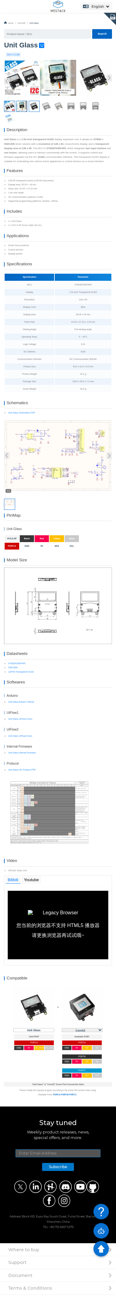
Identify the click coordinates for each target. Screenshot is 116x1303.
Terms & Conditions (30, 1296)
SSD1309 (12, 674)
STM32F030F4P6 (16, 670)
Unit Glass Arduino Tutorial (21, 709)
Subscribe (58, 1175)
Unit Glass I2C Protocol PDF (22, 777)
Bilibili (13, 888)
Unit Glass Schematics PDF (21, 417)
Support (17, 1270)
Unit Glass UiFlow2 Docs (20, 743)
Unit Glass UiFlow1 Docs (20, 726)
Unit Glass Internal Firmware (22, 760)
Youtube (31, 888)
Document (20, 1283)
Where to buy (23, 1257)
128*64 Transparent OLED (21, 678)
